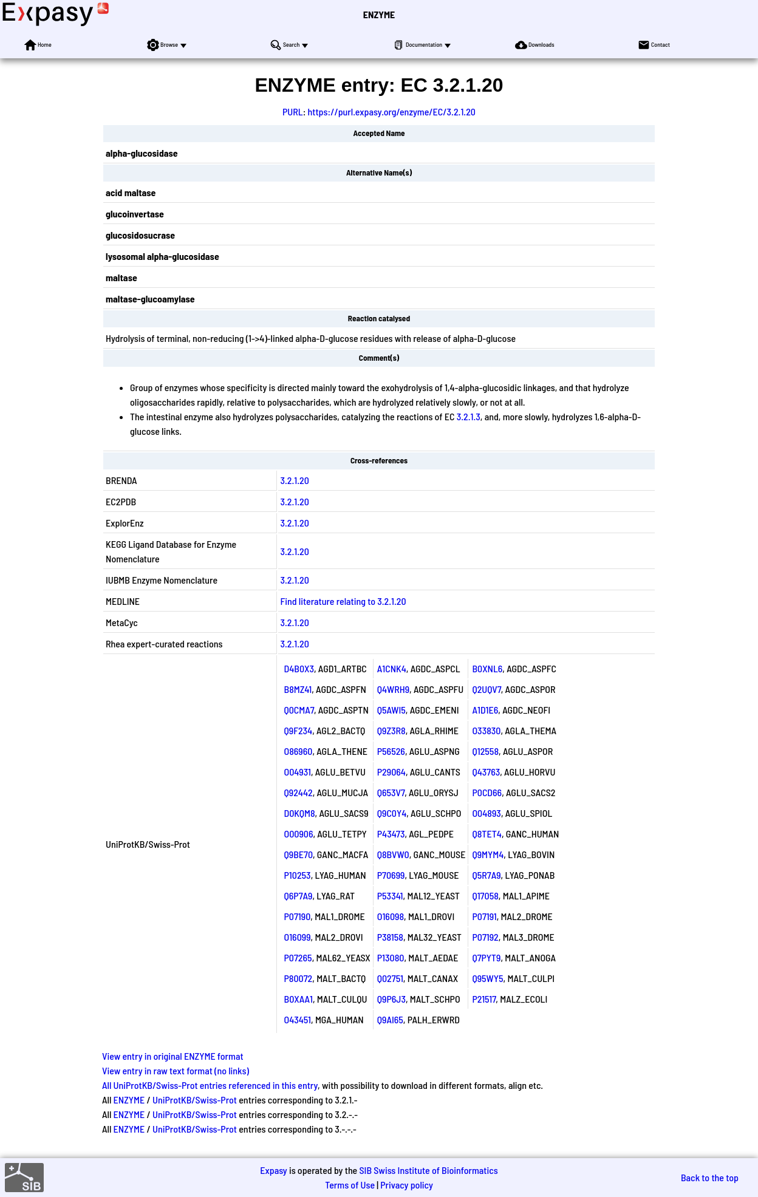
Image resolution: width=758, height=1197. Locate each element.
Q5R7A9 (486, 875)
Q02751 (390, 978)
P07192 (485, 937)
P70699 (391, 875)
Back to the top (710, 1177)
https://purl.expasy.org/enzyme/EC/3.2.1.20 (392, 111)
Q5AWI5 (391, 709)
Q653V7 (391, 792)
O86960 (298, 751)
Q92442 (298, 792)
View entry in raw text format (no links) (175, 1070)
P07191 (484, 916)
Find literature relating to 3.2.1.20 (343, 601)
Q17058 (485, 895)
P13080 (391, 957)
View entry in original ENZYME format (173, 1056)
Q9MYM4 (488, 854)
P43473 (391, 833)
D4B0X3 (299, 668)
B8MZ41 (298, 689)
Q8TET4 (486, 833)
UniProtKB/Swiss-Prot (194, 1099)
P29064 (391, 771)
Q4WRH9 (393, 689)
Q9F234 (298, 730)
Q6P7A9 (298, 895)
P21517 (484, 998)
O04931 (297, 771)
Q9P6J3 (391, 998)
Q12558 (485, 751)
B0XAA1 (298, 998)
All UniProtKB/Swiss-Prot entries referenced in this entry (210, 1085)
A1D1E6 (485, 709)
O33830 (486, 730)
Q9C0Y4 (392, 813)
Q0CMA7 (299, 709)
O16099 (297, 937)
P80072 (298, 978)
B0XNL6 (487, 668)
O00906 (298, 833)
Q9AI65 (390, 1019)
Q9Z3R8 (391, 730)
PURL (292, 111)
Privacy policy (406, 1184)
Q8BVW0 (393, 854)
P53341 (390, 895)
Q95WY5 (487, 978)
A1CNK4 (391, 668)
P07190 (297, 916)
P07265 (298, 957)
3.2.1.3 (468, 416)
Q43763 (486, 771)
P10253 (297, 875)
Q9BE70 (298, 854)
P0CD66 (487, 792)
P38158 (390, 937)
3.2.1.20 (295, 480)
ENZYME (379, 14)
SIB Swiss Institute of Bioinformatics (428, 1170)
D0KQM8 (299, 813)
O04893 (486, 813)
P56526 (391, 751)
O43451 (298, 1019)
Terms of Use (350, 1184)
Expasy (273, 1170)
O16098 (390, 916)
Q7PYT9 (486, 957)
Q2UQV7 (486, 689)
